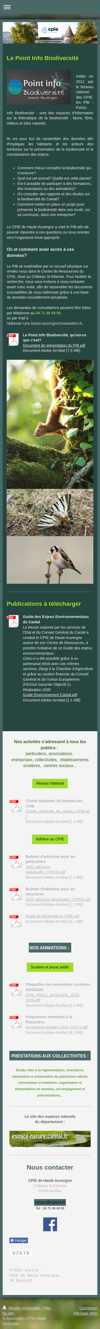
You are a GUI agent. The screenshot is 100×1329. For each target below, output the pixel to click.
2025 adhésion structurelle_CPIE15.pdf (58, 899)
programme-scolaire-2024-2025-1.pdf (56, 1027)
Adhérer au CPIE (50, 839)
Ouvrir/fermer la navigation (50, 7)
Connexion (88, 1308)
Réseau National (50, 783)
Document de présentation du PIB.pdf (54, 345)
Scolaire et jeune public (50, 967)
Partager (18, 1240)
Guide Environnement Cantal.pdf (50, 695)
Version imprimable (22, 1308)
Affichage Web (85, 1313)
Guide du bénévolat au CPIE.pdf (52, 916)
